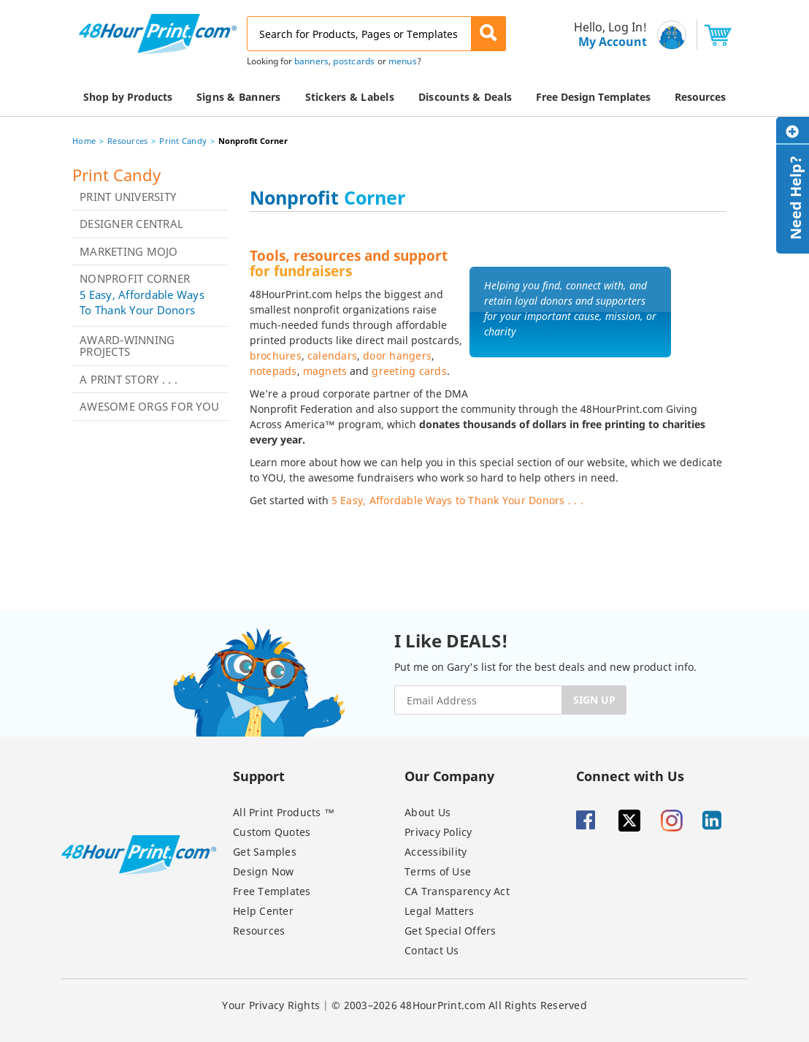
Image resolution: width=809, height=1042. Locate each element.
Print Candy (183, 140)
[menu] (606, 34)
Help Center (263, 911)
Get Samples (264, 852)
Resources (127, 140)
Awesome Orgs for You (149, 406)
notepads (273, 371)
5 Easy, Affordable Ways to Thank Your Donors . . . (457, 500)
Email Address (1, 0)
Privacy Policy (438, 832)
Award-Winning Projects (127, 346)
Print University (128, 196)
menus (402, 61)
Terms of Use (437, 871)
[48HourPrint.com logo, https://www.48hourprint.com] (158, 32)
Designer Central (131, 223)
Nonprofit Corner (135, 278)
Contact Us (431, 950)
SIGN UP (594, 700)
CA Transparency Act (457, 891)
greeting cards (409, 371)
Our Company (449, 775)
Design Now (263, 871)
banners (311, 61)
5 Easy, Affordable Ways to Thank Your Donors (142, 302)
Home (84, 140)
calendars (332, 355)
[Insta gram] (680, 821)
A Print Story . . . (128, 379)
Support (259, 775)
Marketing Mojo (129, 251)
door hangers (397, 355)
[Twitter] (638, 821)
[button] (488, 33)
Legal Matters (439, 911)
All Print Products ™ (283, 812)
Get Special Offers (450, 931)
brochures (276, 355)
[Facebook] (596, 821)
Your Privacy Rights (271, 1005)
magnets (325, 371)
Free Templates (272, 891)
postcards (354, 61)
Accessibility (435, 852)
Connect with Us (630, 775)
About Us (427, 812)
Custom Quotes (271, 832)
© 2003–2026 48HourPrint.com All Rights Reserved (459, 1005)
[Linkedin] (722, 821)
